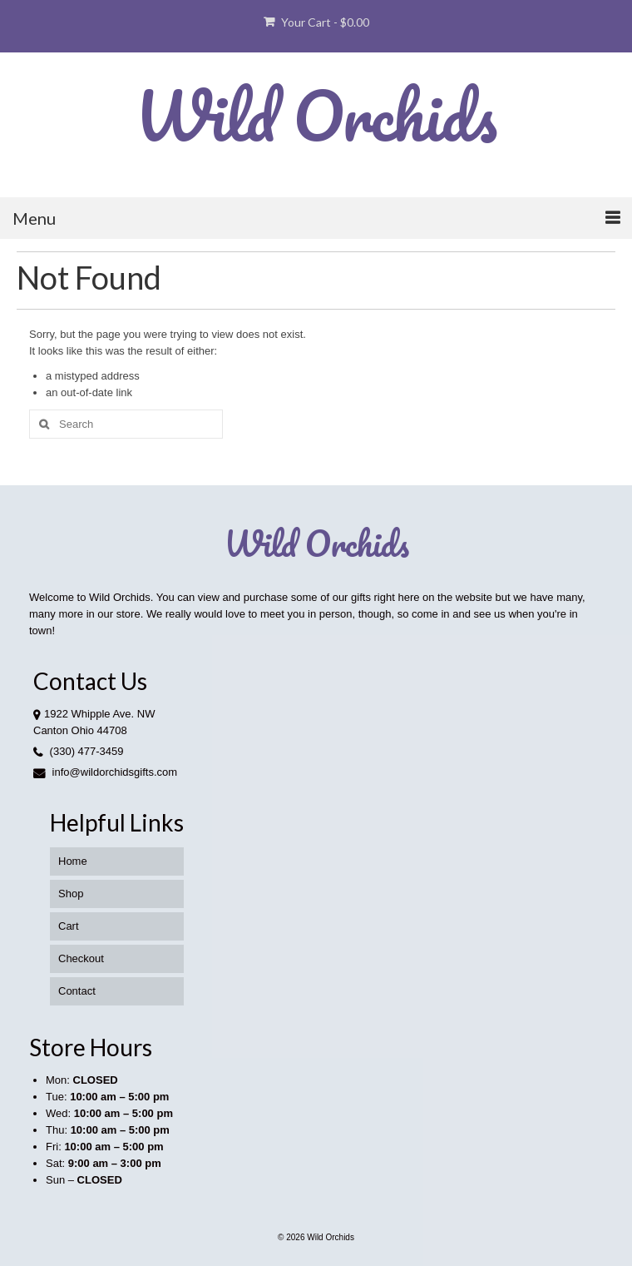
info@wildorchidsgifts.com (105, 772)
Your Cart (316, 22)
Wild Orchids (316, 115)
